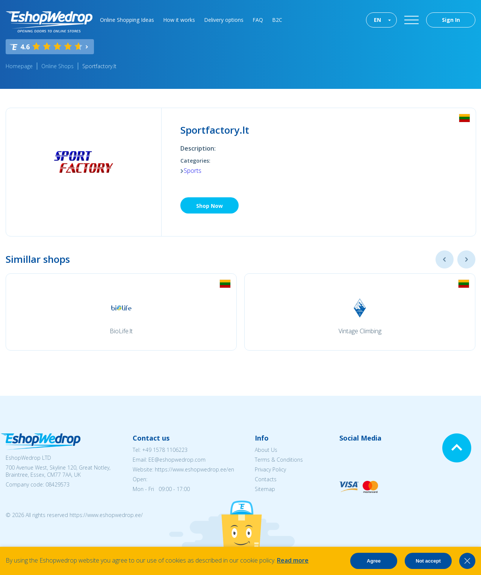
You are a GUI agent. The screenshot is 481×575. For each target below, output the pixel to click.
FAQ (258, 19)
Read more (293, 560)
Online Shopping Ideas (127, 19)
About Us (266, 449)
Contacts (266, 479)
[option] (121, 312)
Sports (192, 170)
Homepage (19, 66)
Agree (374, 561)
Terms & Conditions (279, 459)
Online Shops (57, 66)
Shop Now (209, 205)
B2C (277, 19)
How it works (179, 19)
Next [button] (466, 259)
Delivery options (224, 19)
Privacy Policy (270, 469)
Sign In (451, 19)
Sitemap (265, 489)
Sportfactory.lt (99, 66)
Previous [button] (445, 259)
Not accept (428, 561)
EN (377, 19)
